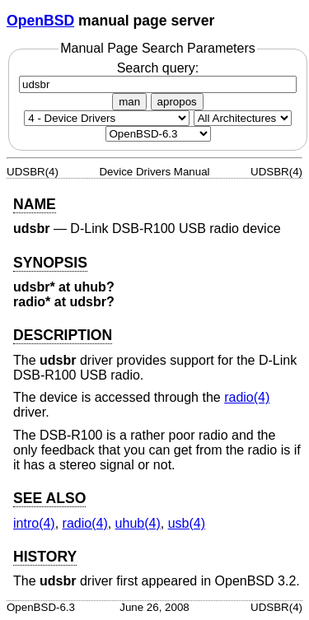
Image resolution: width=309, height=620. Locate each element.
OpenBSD (40, 20)
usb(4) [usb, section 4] (186, 523)
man (129, 102)
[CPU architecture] (243, 118)
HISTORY (45, 556)
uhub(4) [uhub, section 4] (138, 523)
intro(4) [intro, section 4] (34, 523)
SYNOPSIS (50, 262)
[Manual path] (158, 134)
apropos (177, 102)
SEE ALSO (49, 498)
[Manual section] (107, 118)
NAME (34, 204)
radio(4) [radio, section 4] (246, 397)
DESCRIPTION (62, 335)
